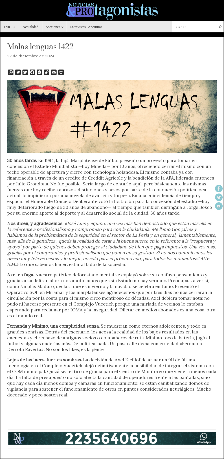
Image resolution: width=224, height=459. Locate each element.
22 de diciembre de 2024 (31, 55)
